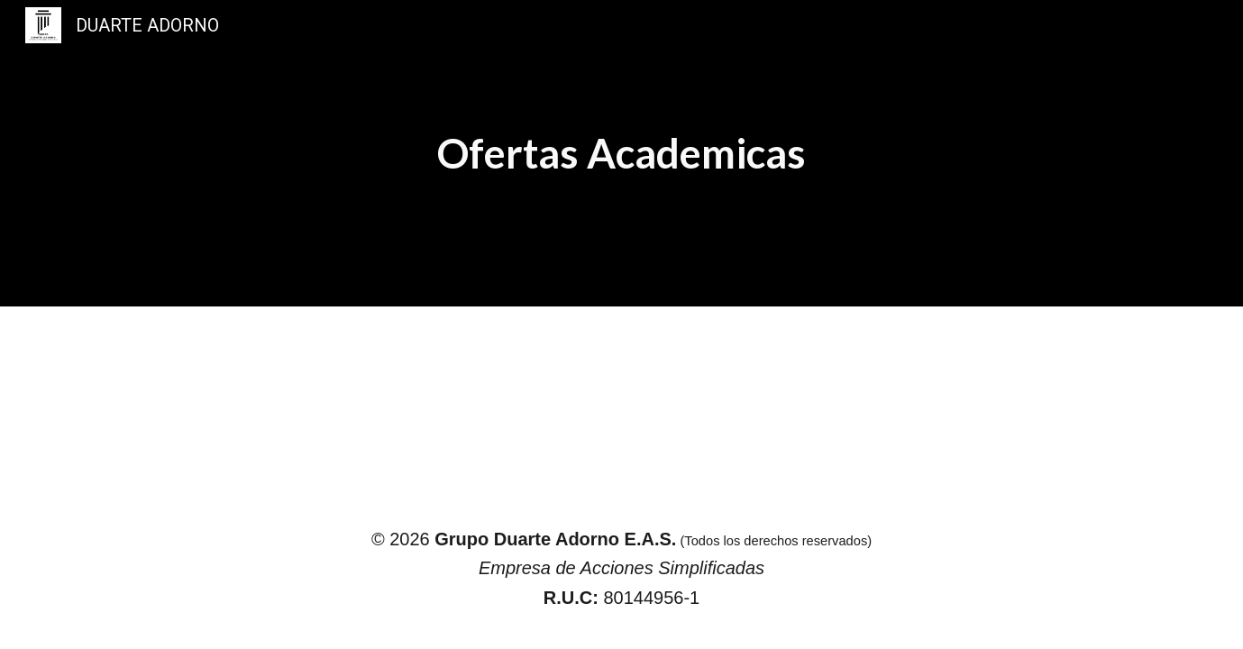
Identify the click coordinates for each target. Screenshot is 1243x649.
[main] (621, 153)
